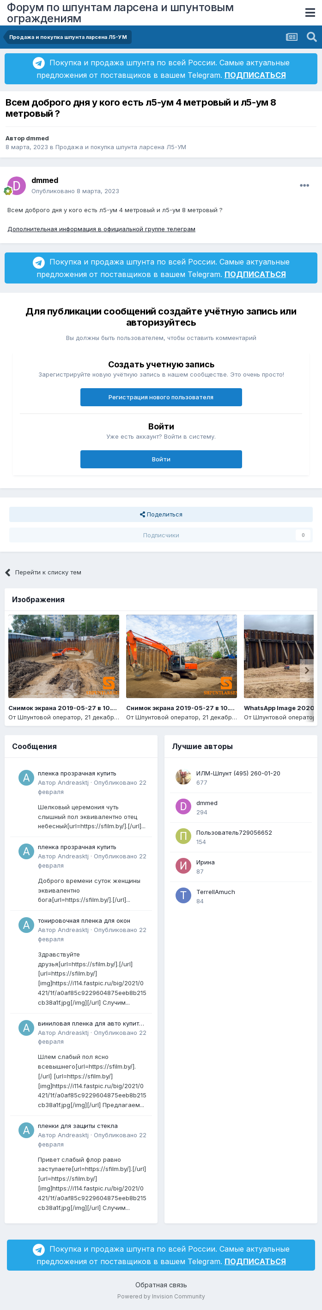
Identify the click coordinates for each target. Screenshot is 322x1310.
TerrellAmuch (215, 891)
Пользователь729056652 (234, 832)
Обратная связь (161, 1285)
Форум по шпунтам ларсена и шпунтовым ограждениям (120, 12)
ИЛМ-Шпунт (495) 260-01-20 (238, 773)
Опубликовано (75, 191)
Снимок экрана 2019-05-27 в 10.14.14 (67, 708)
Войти (161, 459)
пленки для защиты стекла (78, 1125)
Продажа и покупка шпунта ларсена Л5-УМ (120, 147)
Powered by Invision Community (161, 1296)
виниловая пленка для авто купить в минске (90, 1024)
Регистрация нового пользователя (161, 397)
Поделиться (161, 514)
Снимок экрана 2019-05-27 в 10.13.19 (185, 708)
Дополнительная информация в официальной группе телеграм (101, 229)
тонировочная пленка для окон (84, 920)
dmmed (37, 138)
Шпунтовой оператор (49, 717)
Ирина (205, 862)
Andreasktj (73, 782)
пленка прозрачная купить (77, 773)
